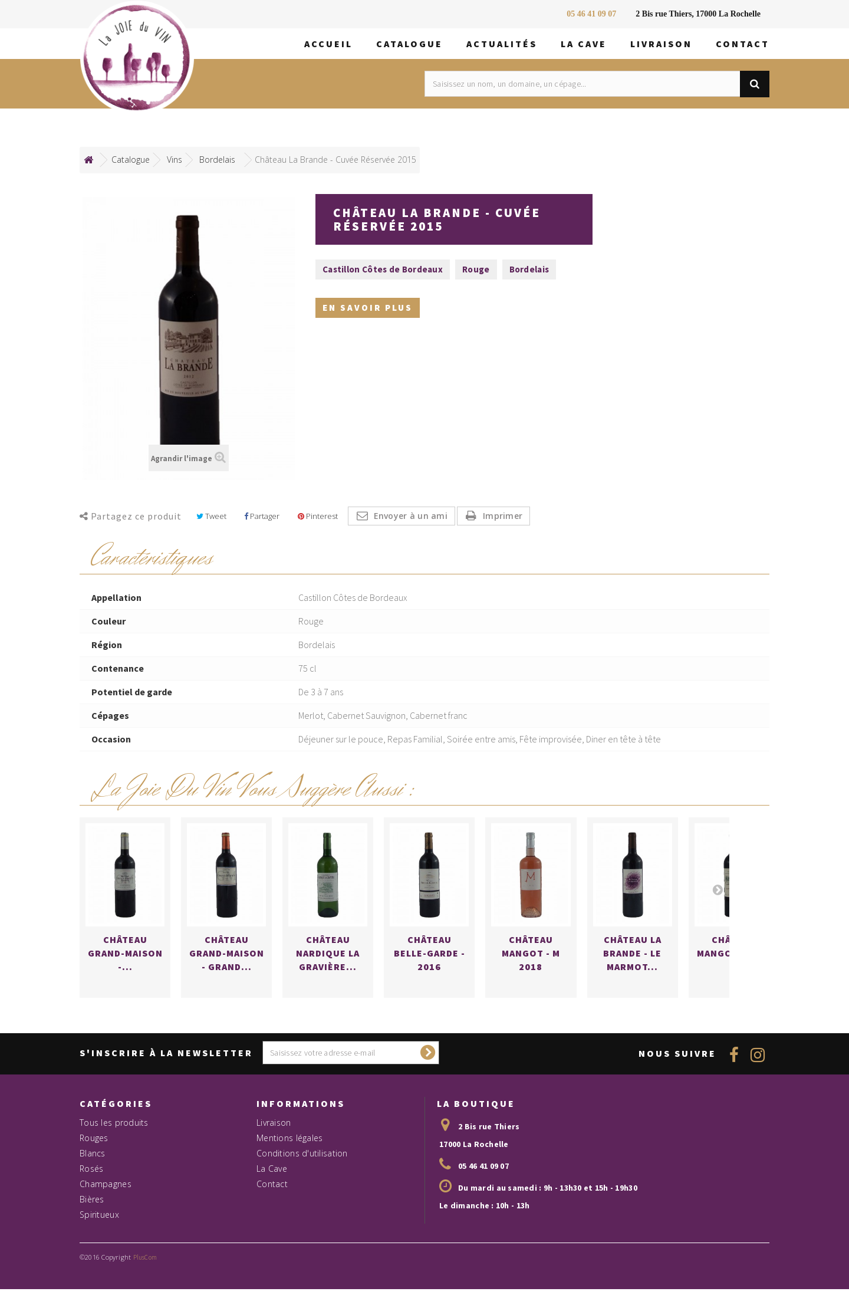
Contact (742, 44)
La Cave (584, 44)
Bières (92, 1240)
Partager (261, 516)
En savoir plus (368, 311)
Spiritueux (99, 1255)
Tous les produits (114, 1163)
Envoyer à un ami (410, 515)
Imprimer (502, 515)
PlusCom (145, 1298)
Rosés (91, 1209)
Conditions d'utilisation (302, 1194)
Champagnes (105, 1225)
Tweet (211, 516)
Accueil (328, 44)
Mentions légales (289, 1179)
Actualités (501, 44)
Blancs (93, 1194)
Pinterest (318, 516)
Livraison (661, 44)
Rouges (94, 1179)
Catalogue (409, 44)
